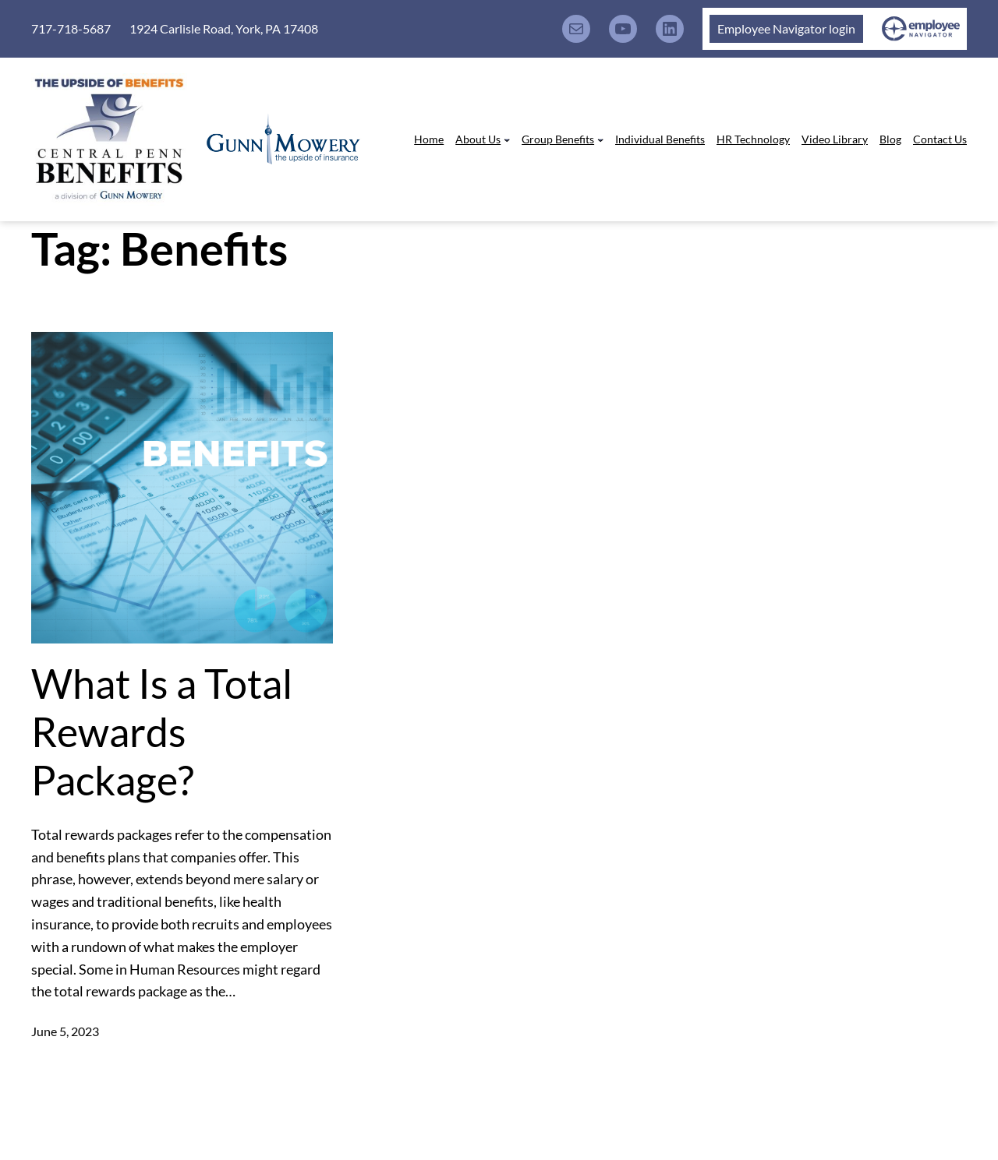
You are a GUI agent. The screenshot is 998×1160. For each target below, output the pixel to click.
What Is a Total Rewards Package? (161, 732)
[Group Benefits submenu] (600, 139)
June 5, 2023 (65, 1031)
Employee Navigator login (786, 28)
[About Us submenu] (507, 139)
